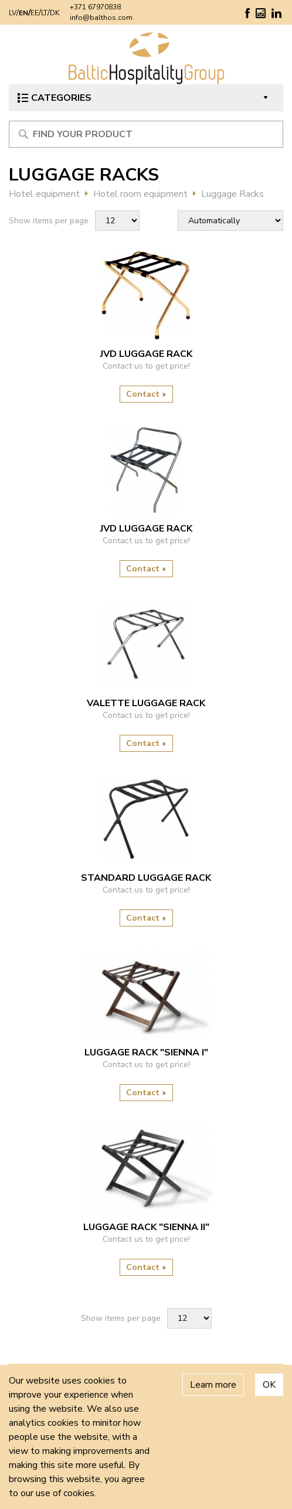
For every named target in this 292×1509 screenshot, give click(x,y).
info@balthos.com (101, 17)
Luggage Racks (232, 194)
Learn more (213, 1384)
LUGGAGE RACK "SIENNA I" (146, 1052)
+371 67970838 (95, 7)
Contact (146, 394)
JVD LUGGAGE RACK (146, 354)
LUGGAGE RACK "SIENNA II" (146, 1227)
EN (23, 13)
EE (34, 13)
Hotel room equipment (140, 194)
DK (54, 13)
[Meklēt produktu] (146, 134)
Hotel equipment (44, 194)
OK (269, 1384)
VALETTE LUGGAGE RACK (146, 703)
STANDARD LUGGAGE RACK (146, 878)
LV (12, 13)
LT (44, 13)
